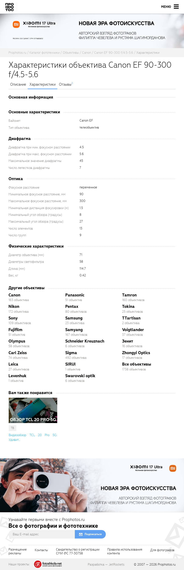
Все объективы (136, 364)
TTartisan (131, 318)
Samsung (73, 318)
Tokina (128, 306)
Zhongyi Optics (136, 352)
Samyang (74, 329)
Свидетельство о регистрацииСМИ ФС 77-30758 (77, 551)
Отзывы (65, 84)
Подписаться (93, 534)
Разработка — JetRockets (106, 564)
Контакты (41, 550)
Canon (14, 295)
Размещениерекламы (17, 551)
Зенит (127, 341)
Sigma (71, 352)
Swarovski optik (80, 375)
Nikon (13, 306)
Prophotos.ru (167, 564)
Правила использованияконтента (124, 551)
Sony (13, 318)
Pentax (71, 306)
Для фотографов (162, 550)
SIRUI (70, 364)
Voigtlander (133, 329)
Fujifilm (15, 329)
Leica (13, 364)
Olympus (16, 341)
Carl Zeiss (17, 352)
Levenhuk (17, 375)
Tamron (129, 295)
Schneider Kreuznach (84, 341)
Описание (18, 84)
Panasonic (74, 295)
